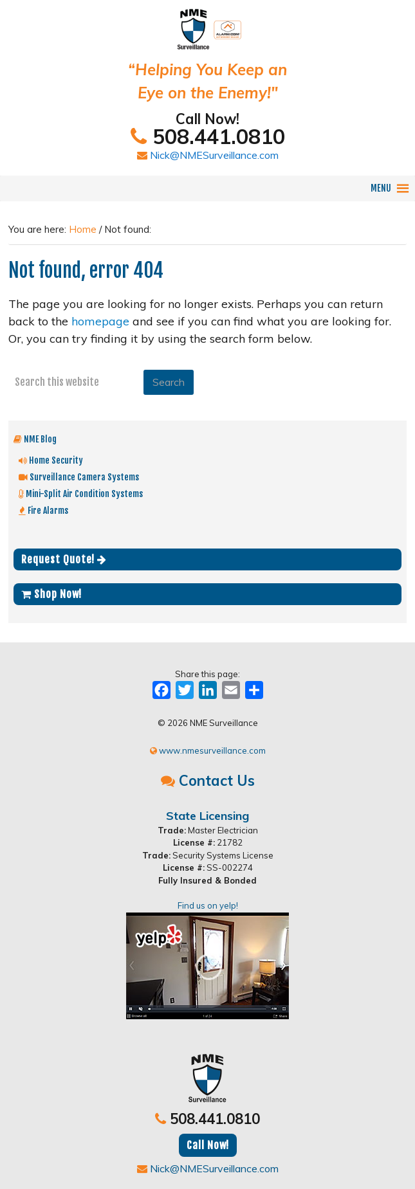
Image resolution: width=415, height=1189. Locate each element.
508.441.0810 (208, 136)
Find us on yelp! (207, 959)
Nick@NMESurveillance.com (208, 155)
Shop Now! (51, 594)
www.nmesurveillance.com (208, 750)
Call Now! (208, 1145)
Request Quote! (64, 559)
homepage (100, 321)
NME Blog (35, 438)
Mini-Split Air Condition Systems (81, 493)
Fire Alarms (43, 510)
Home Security (51, 460)
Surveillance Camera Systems (79, 476)
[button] (381, 188)
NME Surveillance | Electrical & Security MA (207, 22)
